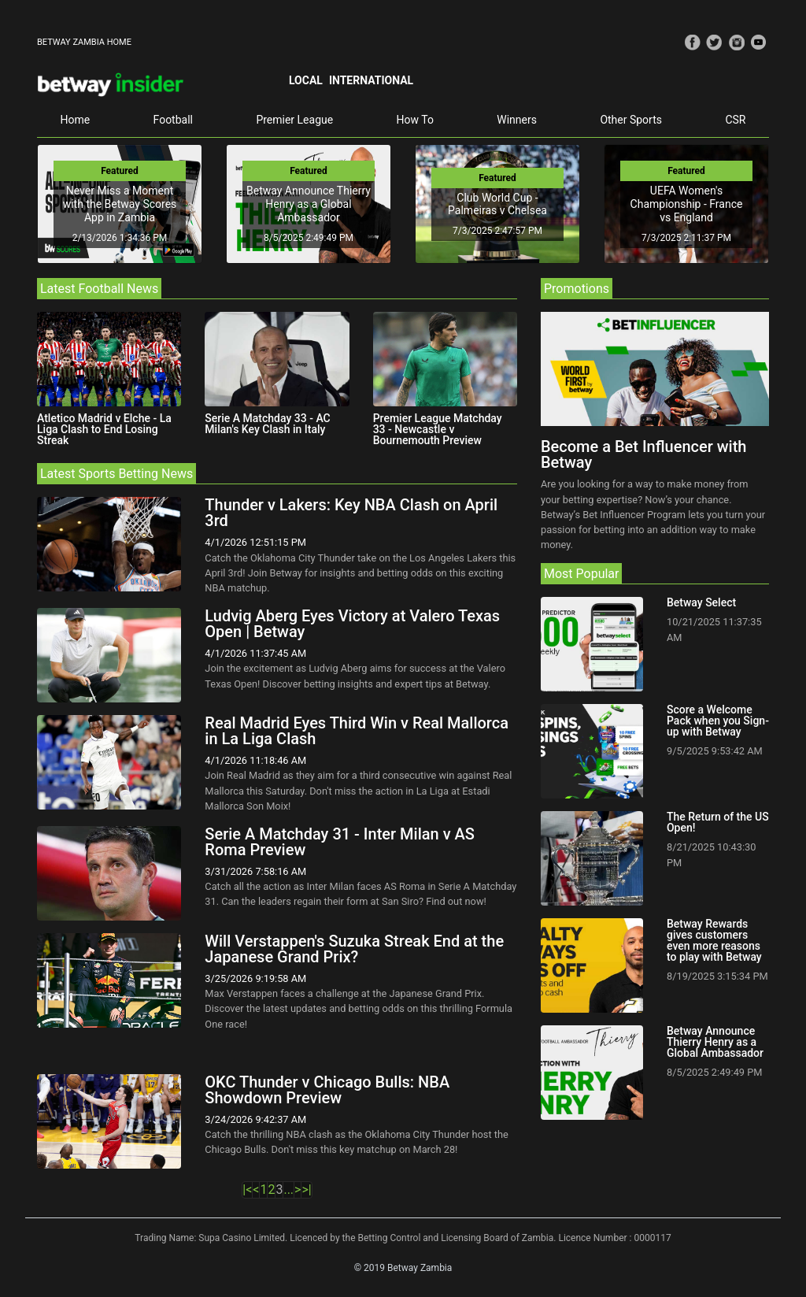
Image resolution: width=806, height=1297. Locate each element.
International (371, 80)
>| (306, 1189)
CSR (735, 119)
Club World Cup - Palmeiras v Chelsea (497, 204)
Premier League (294, 119)
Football (173, 119)
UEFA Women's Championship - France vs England (686, 204)
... (288, 1189)
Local (306, 80)
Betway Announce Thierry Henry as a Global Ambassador (308, 204)
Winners (517, 119)
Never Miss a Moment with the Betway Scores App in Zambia (120, 204)
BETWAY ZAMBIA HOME (84, 42)
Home (75, 119)
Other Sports (631, 119)
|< (247, 1189)
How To (415, 119)
